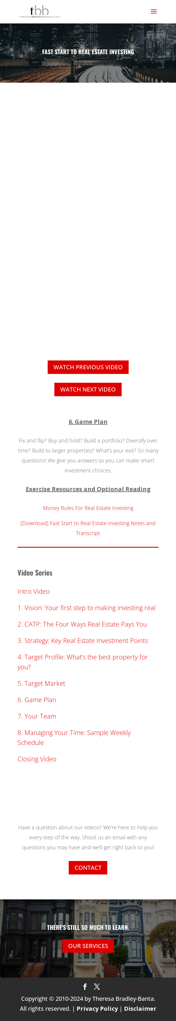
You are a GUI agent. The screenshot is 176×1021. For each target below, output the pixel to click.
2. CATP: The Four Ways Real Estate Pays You (82, 624)
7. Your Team (37, 716)
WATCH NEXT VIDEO (88, 389)
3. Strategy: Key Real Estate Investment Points (83, 640)
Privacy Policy (97, 1009)
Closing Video (37, 758)
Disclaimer (140, 1009)
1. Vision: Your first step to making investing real (87, 607)
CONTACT (88, 868)
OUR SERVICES (88, 946)
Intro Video (34, 591)
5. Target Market (41, 683)
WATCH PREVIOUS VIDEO (88, 367)
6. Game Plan (37, 699)
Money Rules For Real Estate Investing (88, 507)
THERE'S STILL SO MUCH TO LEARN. (88, 927)
